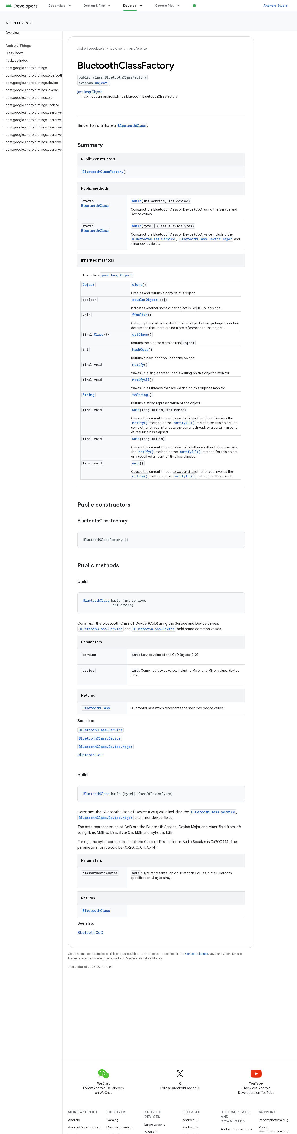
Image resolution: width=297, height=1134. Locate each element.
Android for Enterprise (84, 1127)
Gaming (112, 1120)
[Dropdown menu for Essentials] (71, 5)
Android (74, 1120)
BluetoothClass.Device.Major (205, 239)
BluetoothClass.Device (154, 629)
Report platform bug (273, 1120)
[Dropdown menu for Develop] (143, 5)
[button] (30, 68)
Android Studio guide (236, 1129)
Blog (201, 5)
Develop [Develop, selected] (130, 5)
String (88, 395)
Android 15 (191, 1120)
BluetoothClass (132, 125)
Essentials (56, 5)
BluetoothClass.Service (153, 239)
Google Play (164, 5)
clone (137, 284)
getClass (140, 334)
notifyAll (140, 379)
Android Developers (90, 49)
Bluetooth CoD (90, 755)
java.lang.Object (89, 92)
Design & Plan (94, 5)
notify (138, 364)
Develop (116, 49)
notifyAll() (184, 423)
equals (138, 299)
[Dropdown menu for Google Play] (180, 5)
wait (136, 410)
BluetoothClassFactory (102, 171)
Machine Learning (119, 1127)
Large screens (154, 1124)
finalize (140, 315)
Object (101, 83)
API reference (20, 23)
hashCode (140, 349)
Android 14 (191, 1127)
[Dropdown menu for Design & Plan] (111, 5)
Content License (196, 954)
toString (140, 395)
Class (98, 334)
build (137, 201)
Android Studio (275, 5)
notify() (140, 423)
